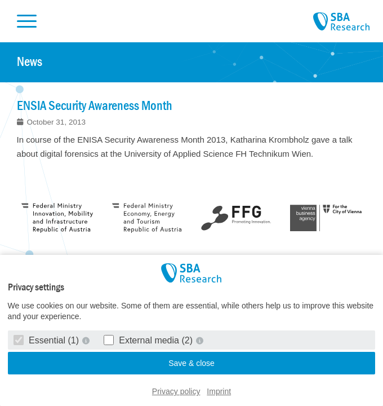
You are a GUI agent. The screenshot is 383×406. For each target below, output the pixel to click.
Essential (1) (48, 340)
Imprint (219, 391)
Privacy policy (176, 391)
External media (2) (149, 340)
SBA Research (341, 22)
